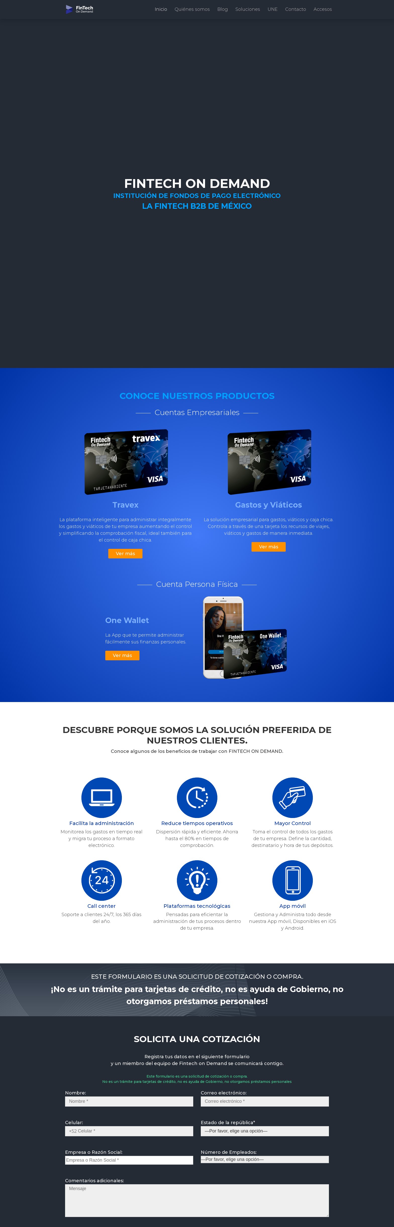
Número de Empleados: (265, 1160)
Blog (222, 9)
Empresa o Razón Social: (129, 1161)
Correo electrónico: (265, 1102)
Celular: (129, 1132)
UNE (273, 9)
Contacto (295, 9)
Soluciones (247, 9)
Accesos (323, 9)
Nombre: (129, 1102)
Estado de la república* (265, 1132)
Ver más (125, 553)
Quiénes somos (192, 9)
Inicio (161, 9)
